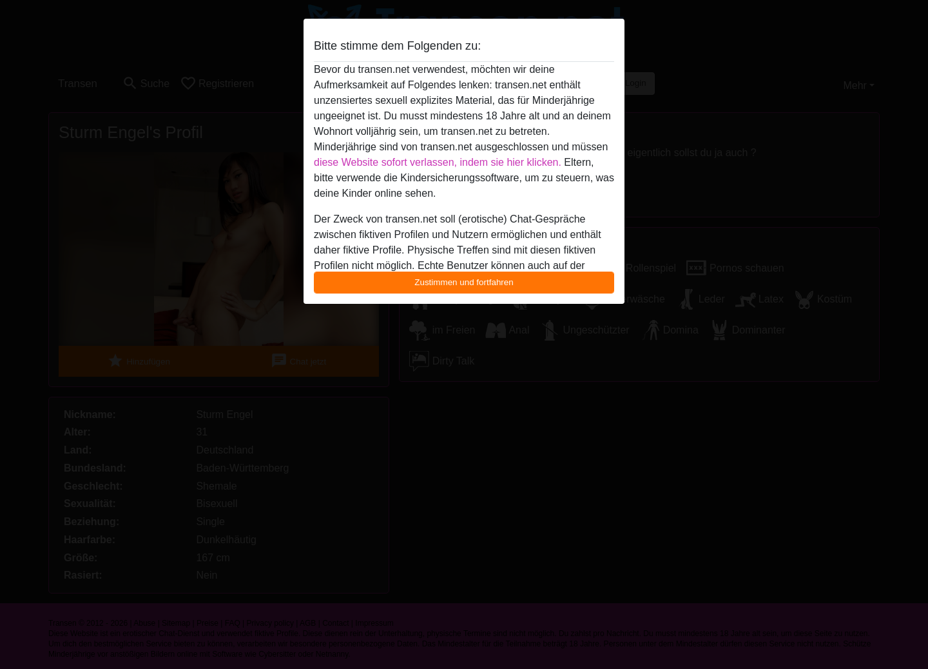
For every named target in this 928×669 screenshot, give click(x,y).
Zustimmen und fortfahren (464, 282)
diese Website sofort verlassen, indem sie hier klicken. (437, 162)
